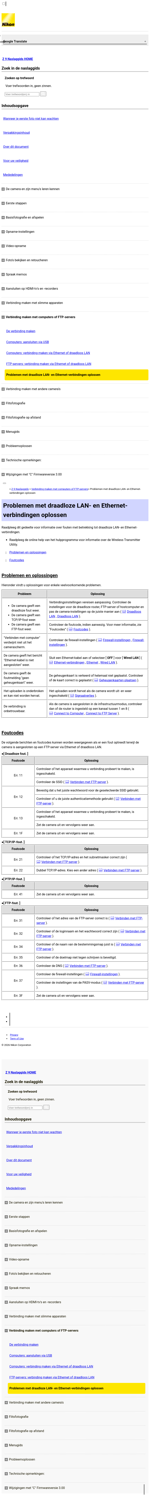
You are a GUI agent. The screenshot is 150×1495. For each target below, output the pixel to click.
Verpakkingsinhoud (16, 133)
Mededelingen (13, 175)
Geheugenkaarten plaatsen (118, 680)
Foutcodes (16, 560)
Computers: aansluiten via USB (27, 342)
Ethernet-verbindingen (69, 662)
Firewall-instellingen (116, 640)
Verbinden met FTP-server (88, 782)
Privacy (14, 1034)
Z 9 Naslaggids (20, 489)
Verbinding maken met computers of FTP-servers (59, 489)
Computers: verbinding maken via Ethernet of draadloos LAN (48, 353)
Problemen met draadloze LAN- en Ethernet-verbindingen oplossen (53, 375)
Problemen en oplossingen (27, 552)
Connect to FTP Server (101, 713)
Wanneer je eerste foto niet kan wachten (31, 118)
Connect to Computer (69, 713)
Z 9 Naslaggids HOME (17, 59)
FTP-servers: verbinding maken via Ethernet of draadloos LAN (48, 364)
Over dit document (16, 147)
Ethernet (92, 662)
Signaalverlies (84, 695)
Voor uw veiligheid (15, 161)
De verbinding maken (20, 331)
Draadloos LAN (67, 616)
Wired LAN (107, 662)
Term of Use (17, 1038)
